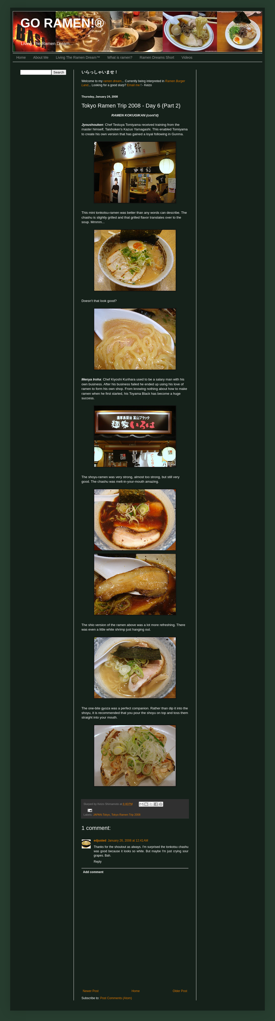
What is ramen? (119, 57)
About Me (40, 57)
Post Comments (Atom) (116, 998)
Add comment (93, 872)
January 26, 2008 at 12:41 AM (128, 840)
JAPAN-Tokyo (101, 814)
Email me (134, 85)
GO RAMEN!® (62, 23)
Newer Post (91, 991)
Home (21, 57)
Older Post (180, 991)
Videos (187, 57)
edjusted (100, 840)
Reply (98, 861)
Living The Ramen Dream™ (78, 57)
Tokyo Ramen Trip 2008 (125, 814)
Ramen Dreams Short (157, 57)
